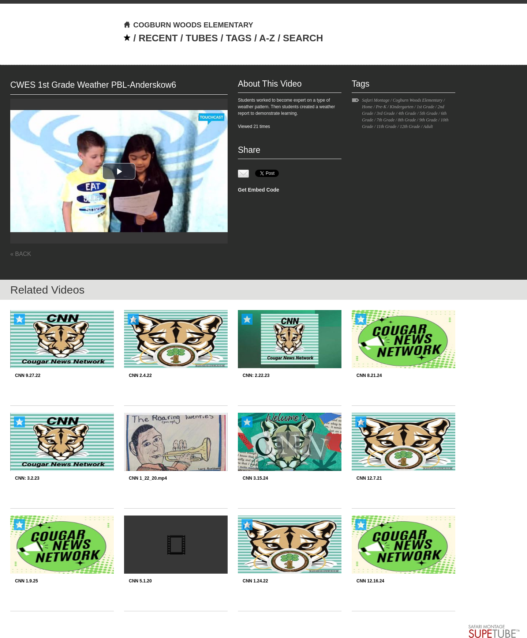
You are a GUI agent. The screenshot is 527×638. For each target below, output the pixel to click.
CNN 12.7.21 (369, 478)
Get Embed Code (258, 190)
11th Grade (386, 126)
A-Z (267, 38)
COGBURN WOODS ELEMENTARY (188, 25)
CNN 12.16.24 (370, 581)
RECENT (158, 38)
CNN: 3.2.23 (27, 478)
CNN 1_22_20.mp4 (148, 478)
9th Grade (428, 119)
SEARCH (303, 38)
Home (367, 106)
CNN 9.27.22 (27, 375)
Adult (428, 126)
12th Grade (410, 126)
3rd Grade (386, 113)
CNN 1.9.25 (26, 581)
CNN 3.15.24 (255, 478)
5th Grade (429, 113)
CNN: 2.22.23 (256, 375)
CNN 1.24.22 (255, 581)
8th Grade (407, 119)
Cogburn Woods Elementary (417, 100)
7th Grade (386, 119)
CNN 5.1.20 (140, 581)
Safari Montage (375, 100)
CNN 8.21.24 (369, 375)
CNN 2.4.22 (140, 375)
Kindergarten (401, 106)
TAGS (238, 38)
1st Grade (425, 106)
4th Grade (407, 113)
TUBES (202, 38)
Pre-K (381, 106)
